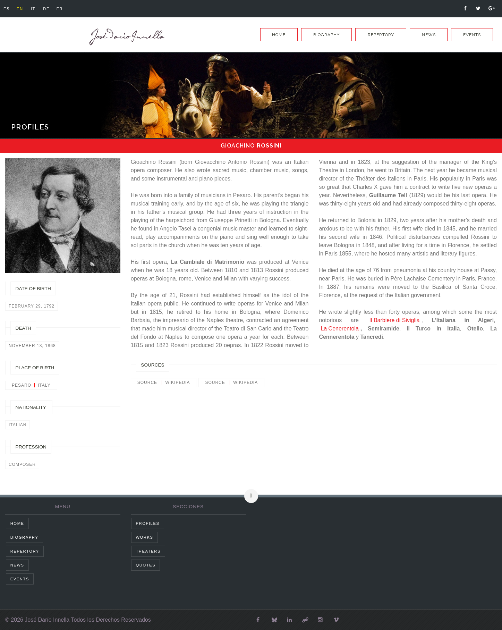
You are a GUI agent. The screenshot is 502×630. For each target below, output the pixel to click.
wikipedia (177, 382)
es (7, 9)
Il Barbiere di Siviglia (394, 320)
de (51, 9)
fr (66, 9)
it (36, 9)
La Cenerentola (339, 328)
